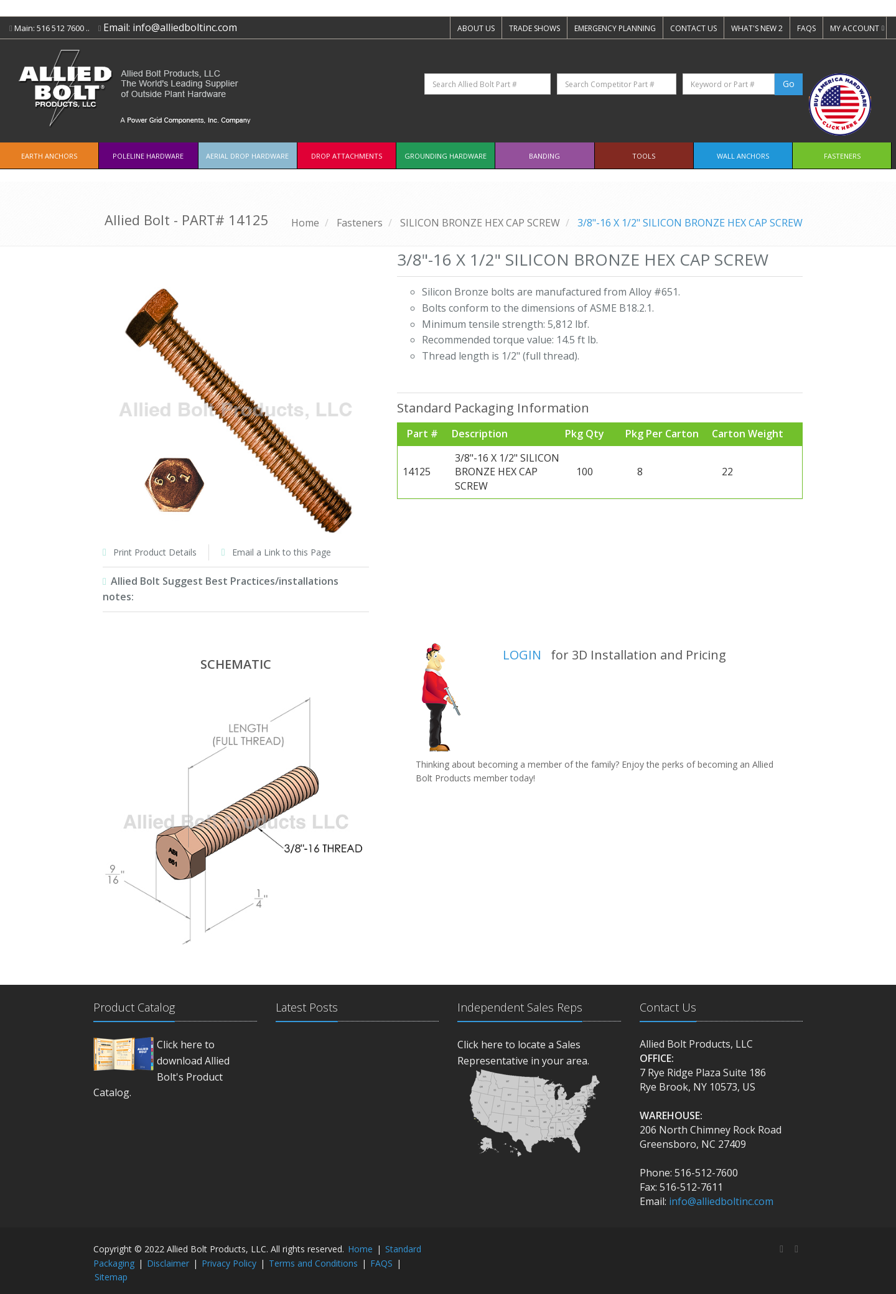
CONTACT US (693, 28)
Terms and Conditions (313, 1263)
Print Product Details (155, 552)
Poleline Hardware (148, 156)
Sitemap (111, 1277)
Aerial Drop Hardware (247, 156)
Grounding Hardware (445, 156)
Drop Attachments (346, 156)
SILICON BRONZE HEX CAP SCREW (480, 223)
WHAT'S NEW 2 (757, 28)
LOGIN (522, 654)
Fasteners (842, 156)
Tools (643, 156)
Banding (544, 156)
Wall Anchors (743, 156)
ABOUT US (476, 28)
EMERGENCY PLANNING (615, 28)
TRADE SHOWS (534, 28)
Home (305, 223)
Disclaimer (168, 1263)
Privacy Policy (229, 1263)
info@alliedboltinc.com (185, 27)
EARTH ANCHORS (49, 156)
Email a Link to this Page (281, 552)
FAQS (806, 28)
